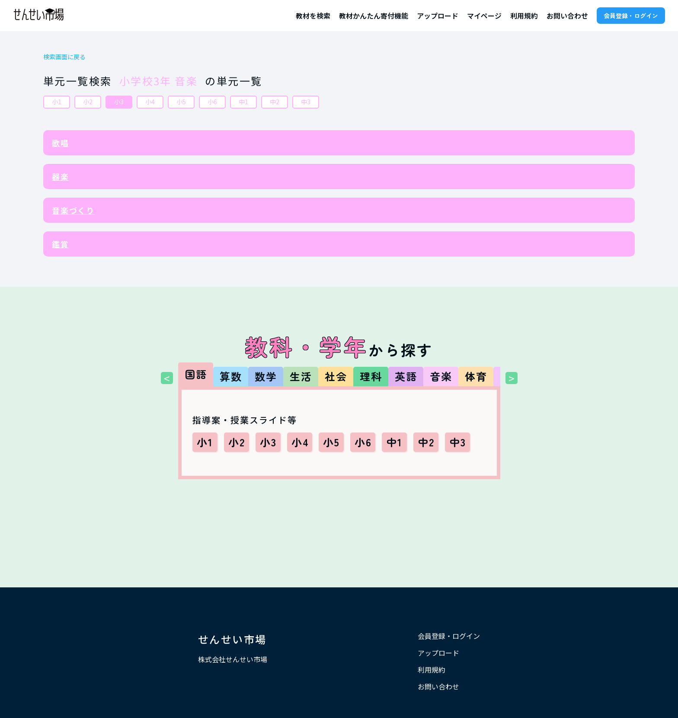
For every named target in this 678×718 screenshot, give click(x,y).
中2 (274, 101)
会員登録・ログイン (631, 15)
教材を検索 (313, 15)
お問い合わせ (567, 15)
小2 (88, 101)
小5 (181, 101)
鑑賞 (60, 244)
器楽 (60, 176)
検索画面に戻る (64, 57)
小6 (212, 101)
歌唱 (60, 143)
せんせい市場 (232, 639)
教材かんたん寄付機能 (373, 15)
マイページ (484, 15)
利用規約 (524, 15)
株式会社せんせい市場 (232, 659)
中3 (305, 101)
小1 (56, 101)
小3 (119, 101)
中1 (243, 101)
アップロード (437, 15)
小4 (150, 101)
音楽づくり (73, 210)
